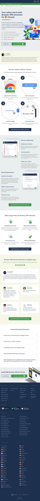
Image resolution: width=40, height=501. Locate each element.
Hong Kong (23, 459)
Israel (3, 464)
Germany (22, 457)
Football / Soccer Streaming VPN (7, 418)
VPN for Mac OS (4, 398)
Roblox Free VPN (4, 435)
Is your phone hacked (23, 397)
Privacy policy (19, 497)
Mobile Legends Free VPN (25, 431)
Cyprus (3, 453)
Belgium (3, 447)
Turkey (3, 483)
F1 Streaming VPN (23, 416)
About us (32, 388)
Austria (22, 445)
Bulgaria (3, 449)
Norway (3, 472)
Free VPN (22, 392)
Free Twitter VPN (4, 427)
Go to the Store (10, 91)
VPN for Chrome (4, 388)
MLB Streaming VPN (24, 429)
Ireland (22, 462)
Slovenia (3, 477)
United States (23, 485)
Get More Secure (18, 376)
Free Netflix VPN (23, 422)
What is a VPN (23, 390)
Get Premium (17, 44)
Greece (3, 459)
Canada (22, 449)
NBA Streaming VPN (24, 433)
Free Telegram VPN (5, 425)
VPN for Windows (4, 396)
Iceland (22, 460)
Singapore (22, 475)
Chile (3, 451)
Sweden (3, 481)
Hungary (3, 460)
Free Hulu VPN (22, 420)
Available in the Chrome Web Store (5, 408)
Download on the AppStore (25, 408)
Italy (21, 464)
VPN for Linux (4, 400)
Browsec (5, 1)
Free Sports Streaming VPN (25, 423)
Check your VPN (23, 394)
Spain (22, 479)
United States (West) (6, 486)
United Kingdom (5, 485)
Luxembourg (23, 468)
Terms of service (20, 498)
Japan (3, 466)
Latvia (22, 466)
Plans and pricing (14, 388)
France (3, 457)
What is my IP (23, 388)
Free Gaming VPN (4, 420)
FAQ (31, 392)
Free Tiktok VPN (23, 425)
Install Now (6, 44)
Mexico (3, 470)
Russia (22, 473)
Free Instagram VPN (5, 422)
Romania (4, 473)
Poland (22, 472)
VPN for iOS (3, 392)
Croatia (22, 451)
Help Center (33, 394)
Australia (4, 445)
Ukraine (22, 483)
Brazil (22, 447)
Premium (12, 390)
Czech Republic (24, 453)
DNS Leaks (3, 416)
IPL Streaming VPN (5, 429)
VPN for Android (4, 394)
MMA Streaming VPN (5, 431)
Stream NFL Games (23, 435)
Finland (22, 455)
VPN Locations (5, 442)
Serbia (3, 475)
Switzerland (23, 481)
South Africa (23, 477)
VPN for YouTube (4, 436)
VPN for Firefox (4, 390)
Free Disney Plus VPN (24, 418)
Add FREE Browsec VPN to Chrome (20, 129)
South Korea (4, 479)
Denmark (4, 455)
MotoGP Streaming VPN (6, 433)
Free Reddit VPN (4, 423)
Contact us (33, 390)
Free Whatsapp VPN (24, 427)
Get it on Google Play (15, 408)
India (3, 462)
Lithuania (4, 468)
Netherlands (23, 470)
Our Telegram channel (33, 397)
